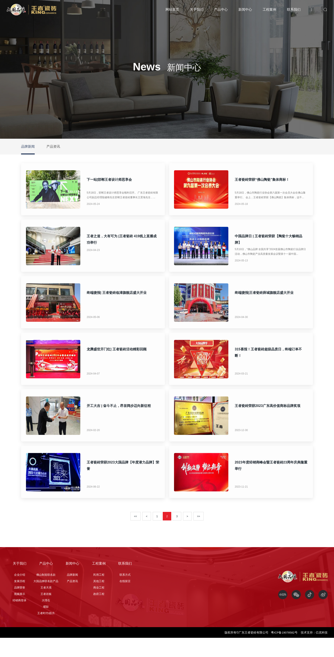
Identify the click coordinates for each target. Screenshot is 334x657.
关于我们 (196, 9)
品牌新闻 (28, 146)
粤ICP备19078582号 (284, 651)
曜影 (46, 626)
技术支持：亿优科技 (314, 651)
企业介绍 (19, 594)
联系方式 (125, 594)
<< (135, 535)
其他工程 (98, 600)
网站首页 (172, 9)
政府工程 (98, 613)
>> (198, 535)
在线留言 (125, 600)
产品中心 (221, 9)
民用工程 (98, 594)
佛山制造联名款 (46, 594)
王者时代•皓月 (46, 632)
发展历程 (19, 600)
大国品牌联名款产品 (45, 600)
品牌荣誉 (19, 606)
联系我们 (294, 9)
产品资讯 (53, 146)
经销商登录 (19, 619)
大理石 (46, 619)
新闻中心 (245, 9)
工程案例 (269, 9)
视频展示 (19, 613)
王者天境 (46, 606)
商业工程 (98, 606)
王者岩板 (46, 613)
